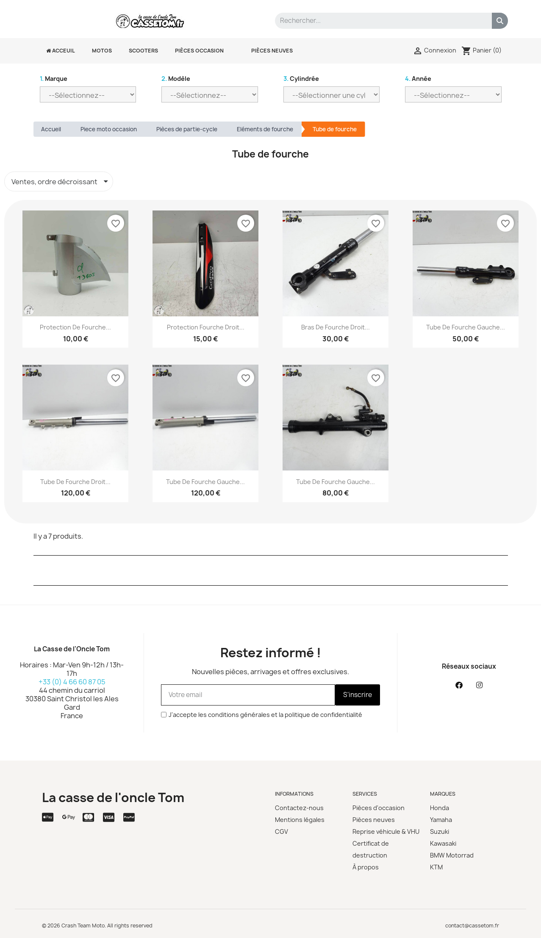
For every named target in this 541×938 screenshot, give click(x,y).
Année (418, 79)
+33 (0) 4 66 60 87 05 (72, 681)
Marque (53, 79)
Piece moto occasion (108, 129)
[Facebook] (459, 685)
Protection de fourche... (75, 327)
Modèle (175, 79)
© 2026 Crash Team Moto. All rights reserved (97, 925)
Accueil (51, 129)
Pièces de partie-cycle (186, 129)
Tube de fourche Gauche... (335, 482)
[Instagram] (479, 685)
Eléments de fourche (265, 129)
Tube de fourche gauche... (465, 327)
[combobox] (377, 21)
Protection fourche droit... (205, 327)
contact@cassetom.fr (472, 925)
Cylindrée (301, 79)
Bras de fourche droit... (335, 327)
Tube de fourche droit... (75, 482)
